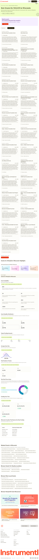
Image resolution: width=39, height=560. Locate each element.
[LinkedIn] (37, 558)
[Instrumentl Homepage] (4, 1)
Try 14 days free (34, 1)
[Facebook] (31, 558)
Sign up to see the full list (5, 257)
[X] (33, 558)
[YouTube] (35, 558)
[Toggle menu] (38, 1)
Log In (29, 1)
